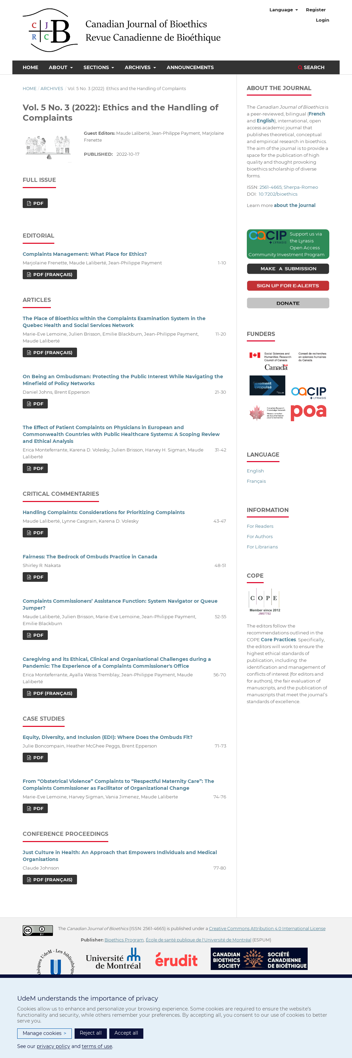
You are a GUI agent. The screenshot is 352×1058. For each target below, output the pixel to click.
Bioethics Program (124, 939)
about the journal (295, 205)
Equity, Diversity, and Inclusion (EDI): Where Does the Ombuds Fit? (107, 737)
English (255, 470)
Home (30, 67)
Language (282, 9)
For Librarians (262, 546)
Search (311, 67)
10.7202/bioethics (278, 194)
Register (316, 9)
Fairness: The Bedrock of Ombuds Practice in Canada (90, 557)
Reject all (91, 1033)
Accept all (126, 1033)
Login (322, 20)
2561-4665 (271, 187)
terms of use (97, 1046)
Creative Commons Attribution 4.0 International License (267, 928)
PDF (37, 203)
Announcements (190, 67)
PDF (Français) (52, 274)
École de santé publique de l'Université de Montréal (198, 939)
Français (256, 481)
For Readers (260, 526)
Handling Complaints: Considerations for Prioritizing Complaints (104, 512)
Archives (138, 67)
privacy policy (53, 1046)
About (59, 67)
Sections (97, 67)
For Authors (260, 536)
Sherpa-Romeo (301, 187)
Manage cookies (44, 1033)
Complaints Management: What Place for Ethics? (85, 254)
